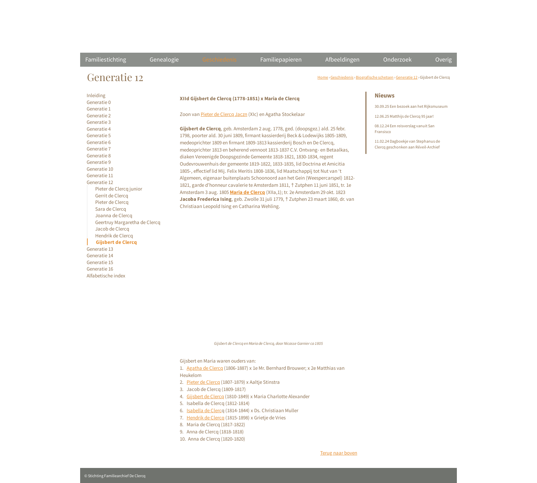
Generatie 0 (99, 102)
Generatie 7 (99, 148)
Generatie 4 (99, 129)
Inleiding (96, 95)
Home (322, 77)
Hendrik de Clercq (114, 235)
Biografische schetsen (375, 77)
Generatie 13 (100, 249)
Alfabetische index (106, 275)
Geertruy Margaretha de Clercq (127, 222)
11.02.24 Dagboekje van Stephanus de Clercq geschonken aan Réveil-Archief (407, 144)
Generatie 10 (100, 169)
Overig (443, 59)
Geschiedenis (219, 59)
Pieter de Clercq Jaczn (224, 114)
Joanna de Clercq (113, 215)
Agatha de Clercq (205, 368)
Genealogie (164, 59)
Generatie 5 (99, 135)
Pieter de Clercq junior (118, 188)
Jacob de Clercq (112, 228)
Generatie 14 (100, 255)
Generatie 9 (99, 162)
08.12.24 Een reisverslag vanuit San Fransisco (405, 128)
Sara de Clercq (110, 209)
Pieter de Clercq (111, 202)
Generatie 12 (406, 77)
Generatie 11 (100, 175)
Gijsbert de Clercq (116, 242)
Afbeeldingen (342, 59)
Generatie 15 (100, 262)
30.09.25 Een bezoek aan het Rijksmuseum (411, 106)
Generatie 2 (99, 115)
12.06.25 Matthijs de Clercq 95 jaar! (404, 116)
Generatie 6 (99, 142)
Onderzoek (397, 59)
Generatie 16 (100, 268)
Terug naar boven (338, 452)
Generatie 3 (99, 122)
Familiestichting (105, 59)
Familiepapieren (281, 59)
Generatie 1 (99, 108)
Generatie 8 (99, 155)
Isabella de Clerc (204, 410)
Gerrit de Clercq (111, 195)
